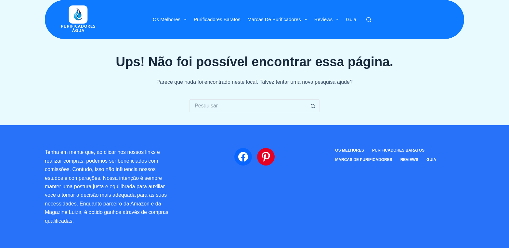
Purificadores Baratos (217, 19)
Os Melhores (171, 19)
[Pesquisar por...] (248, 105)
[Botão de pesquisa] (313, 105)
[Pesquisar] (368, 19)
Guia (351, 19)
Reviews (328, 19)
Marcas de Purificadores (278, 19)
